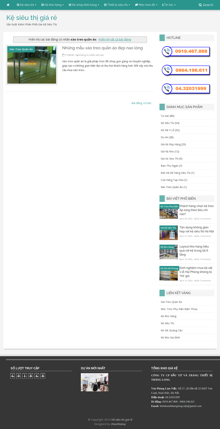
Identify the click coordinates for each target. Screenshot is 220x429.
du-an (164, 137)
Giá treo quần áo (171, 302)
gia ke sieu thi (169, 158)
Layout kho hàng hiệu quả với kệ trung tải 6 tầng (194, 250)
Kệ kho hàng (168, 316)
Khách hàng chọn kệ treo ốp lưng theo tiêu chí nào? (197, 210)
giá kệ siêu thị (168, 227)
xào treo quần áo (21, 49)
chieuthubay (118, 424)
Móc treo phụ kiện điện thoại (179, 309)
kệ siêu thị (167, 123)
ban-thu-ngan (169, 165)
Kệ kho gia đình (170, 337)
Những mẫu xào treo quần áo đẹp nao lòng (102, 47)
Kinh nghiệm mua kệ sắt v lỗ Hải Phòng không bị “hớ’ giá (196, 272)
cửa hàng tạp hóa (172, 180)
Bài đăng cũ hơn (141, 103)
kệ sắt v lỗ (167, 130)
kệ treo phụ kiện (169, 206)
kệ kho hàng (167, 247)
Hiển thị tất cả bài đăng (115, 39)
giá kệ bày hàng (171, 144)
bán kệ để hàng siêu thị (176, 173)
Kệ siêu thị (167, 323)
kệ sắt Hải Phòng (169, 268)
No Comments (204, 218)
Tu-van (165, 116)
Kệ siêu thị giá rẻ (121, 419)
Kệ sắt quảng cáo (172, 330)
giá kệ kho (167, 151)
